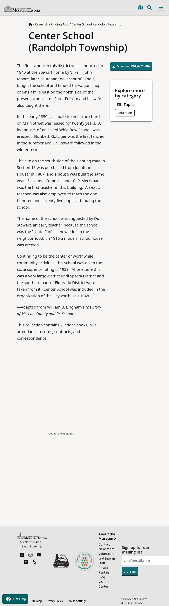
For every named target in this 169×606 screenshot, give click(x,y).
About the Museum (107, 536)
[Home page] (30, 24)
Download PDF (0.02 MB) (131, 66)
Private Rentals (103, 570)
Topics (129, 104)
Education (125, 113)
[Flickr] (26, 560)
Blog (101, 577)
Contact (104, 544)
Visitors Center (103, 584)
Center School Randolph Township (96, 24)
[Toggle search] (149, 7)
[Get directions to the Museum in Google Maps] (140, 7)
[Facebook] (22, 553)
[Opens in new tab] (61, 561)
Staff (101, 563)
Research (41, 24)
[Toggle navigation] (160, 7)
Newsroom (106, 549)
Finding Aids (60, 24)
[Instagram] (30, 553)
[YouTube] (39, 553)
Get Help (15, 599)
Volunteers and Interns (106, 556)
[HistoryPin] (34, 560)
